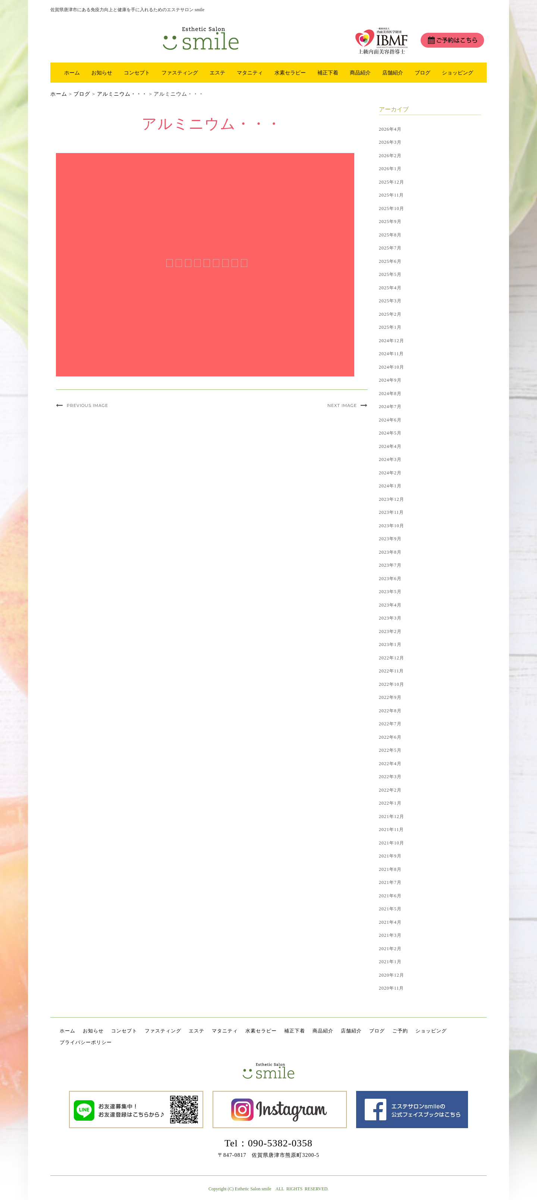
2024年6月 (390, 420)
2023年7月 (390, 565)
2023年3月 (390, 618)
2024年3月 (390, 459)
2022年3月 (390, 776)
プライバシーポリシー (86, 1042)
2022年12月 (391, 658)
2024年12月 (391, 340)
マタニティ (250, 72)
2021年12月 (391, 816)
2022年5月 (390, 750)
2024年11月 (391, 353)
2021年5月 (390, 908)
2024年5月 (390, 433)
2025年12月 (391, 182)
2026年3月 (390, 142)
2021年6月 (390, 895)
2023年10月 (391, 525)
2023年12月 (391, 499)
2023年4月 (390, 605)
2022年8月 (390, 710)
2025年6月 (390, 261)
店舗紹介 (392, 72)
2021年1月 (390, 961)
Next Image (342, 405)
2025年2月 (390, 314)
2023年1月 (390, 644)
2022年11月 (391, 671)
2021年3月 (390, 935)
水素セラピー (290, 72)
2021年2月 (390, 948)
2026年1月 (390, 168)
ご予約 (400, 1031)
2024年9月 (390, 380)
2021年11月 (391, 829)
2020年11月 (391, 988)
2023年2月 (390, 631)
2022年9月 (390, 697)
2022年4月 (390, 763)
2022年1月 (390, 803)
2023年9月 (390, 538)
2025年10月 (391, 208)
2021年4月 (390, 922)
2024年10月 (391, 367)
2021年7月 (390, 882)
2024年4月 (390, 446)
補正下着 (327, 72)
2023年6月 (390, 578)
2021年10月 (391, 843)
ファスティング (179, 72)
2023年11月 (391, 512)
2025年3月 (390, 300)
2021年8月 (390, 869)
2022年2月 (390, 790)
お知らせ (101, 72)
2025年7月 (390, 248)
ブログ (422, 72)
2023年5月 (390, 591)
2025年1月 (390, 327)
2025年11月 (391, 195)
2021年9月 (390, 856)
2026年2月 (390, 155)
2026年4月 (390, 129)
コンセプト (137, 72)
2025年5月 (390, 274)
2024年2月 (390, 472)
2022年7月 (390, 723)
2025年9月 (390, 221)
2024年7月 (390, 406)
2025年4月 (390, 287)
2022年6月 (390, 737)
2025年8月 (390, 235)
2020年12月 (391, 975)
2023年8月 (390, 552)
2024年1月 (390, 485)
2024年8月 (390, 393)
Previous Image (87, 405)
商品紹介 (360, 72)
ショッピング (457, 72)
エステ (217, 72)
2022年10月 (391, 684)
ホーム (72, 72)
